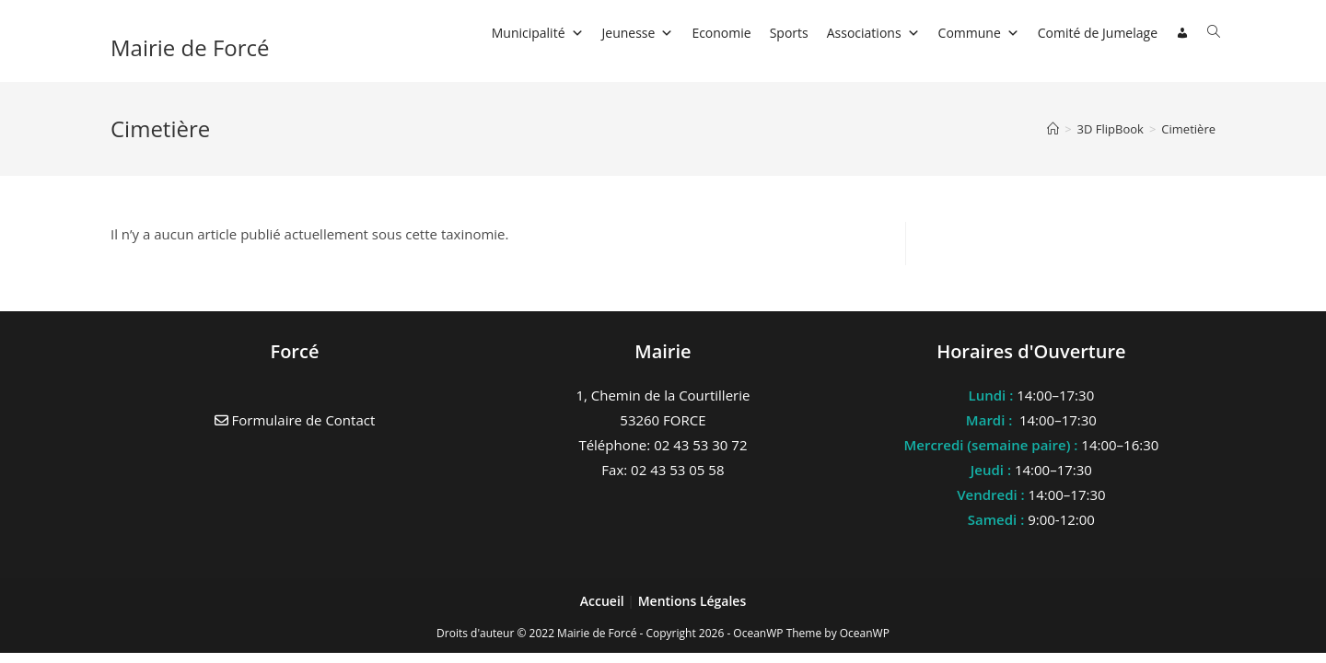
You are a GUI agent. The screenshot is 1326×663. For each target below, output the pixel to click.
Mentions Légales (692, 601)
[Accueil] (1053, 129)
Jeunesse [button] (638, 32)
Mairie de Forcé (190, 47)
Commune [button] (978, 32)
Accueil (604, 601)
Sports (789, 32)
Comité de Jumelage (1097, 32)
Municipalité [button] (538, 32)
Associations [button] (873, 32)
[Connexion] (1182, 33)
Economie (721, 32)
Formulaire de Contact (295, 420)
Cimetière (1188, 129)
